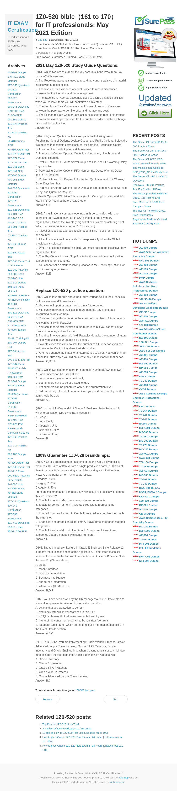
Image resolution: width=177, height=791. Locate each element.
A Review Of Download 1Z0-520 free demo (66, 728)
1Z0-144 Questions (19, 501)
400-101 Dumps (17, 72)
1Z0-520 (42, 39)
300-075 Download (18, 106)
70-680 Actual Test (18, 149)
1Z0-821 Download (19, 209)
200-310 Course (17, 222)
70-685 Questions (18, 394)
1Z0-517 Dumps (17, 282)
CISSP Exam (15, 265)
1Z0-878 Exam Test (19, 153)
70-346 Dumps (16, 488)
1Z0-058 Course (17, 325)
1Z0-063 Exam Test (19, 467)
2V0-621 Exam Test (19, 359)
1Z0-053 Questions (19, 85)
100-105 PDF (15, 218)
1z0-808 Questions (18, 188)
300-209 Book (16, 273)
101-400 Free (15, 419)
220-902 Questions (19, 295)
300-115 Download (18, 312)
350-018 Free (15, 527)
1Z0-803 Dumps (17, 175)
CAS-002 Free (16, 110)
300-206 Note (15, 278)
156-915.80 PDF (17, 531)
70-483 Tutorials (17, 368)
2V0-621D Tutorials (19, 475)
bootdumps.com (117, 782)
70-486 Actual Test (18, 462)
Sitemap (123, 777)
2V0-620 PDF (15, 424)
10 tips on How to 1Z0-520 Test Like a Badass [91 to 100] (75, 732)
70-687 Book (15, 479)
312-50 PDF (15, 115)
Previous (47, 699)
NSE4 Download (17, 415)
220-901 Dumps (17, 381)
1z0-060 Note (15, 376)
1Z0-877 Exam (16, 158)
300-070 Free (15, 316)
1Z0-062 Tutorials (18, 269)
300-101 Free (15, 213)
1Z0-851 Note (16, 171)
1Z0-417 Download (19, 522)
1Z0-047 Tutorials (18, 162)
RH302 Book (15, 372)
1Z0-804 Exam (16, 364)
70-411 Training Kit (18, 338)
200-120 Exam (16, 471)
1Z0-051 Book (16, 166)
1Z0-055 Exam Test (19, 261)
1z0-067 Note (15, 484)
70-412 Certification (19, 299)
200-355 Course (17, 119)
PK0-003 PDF (16, 321)
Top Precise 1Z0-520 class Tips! (60, 724)
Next (115, 699)
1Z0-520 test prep (85, 690)
